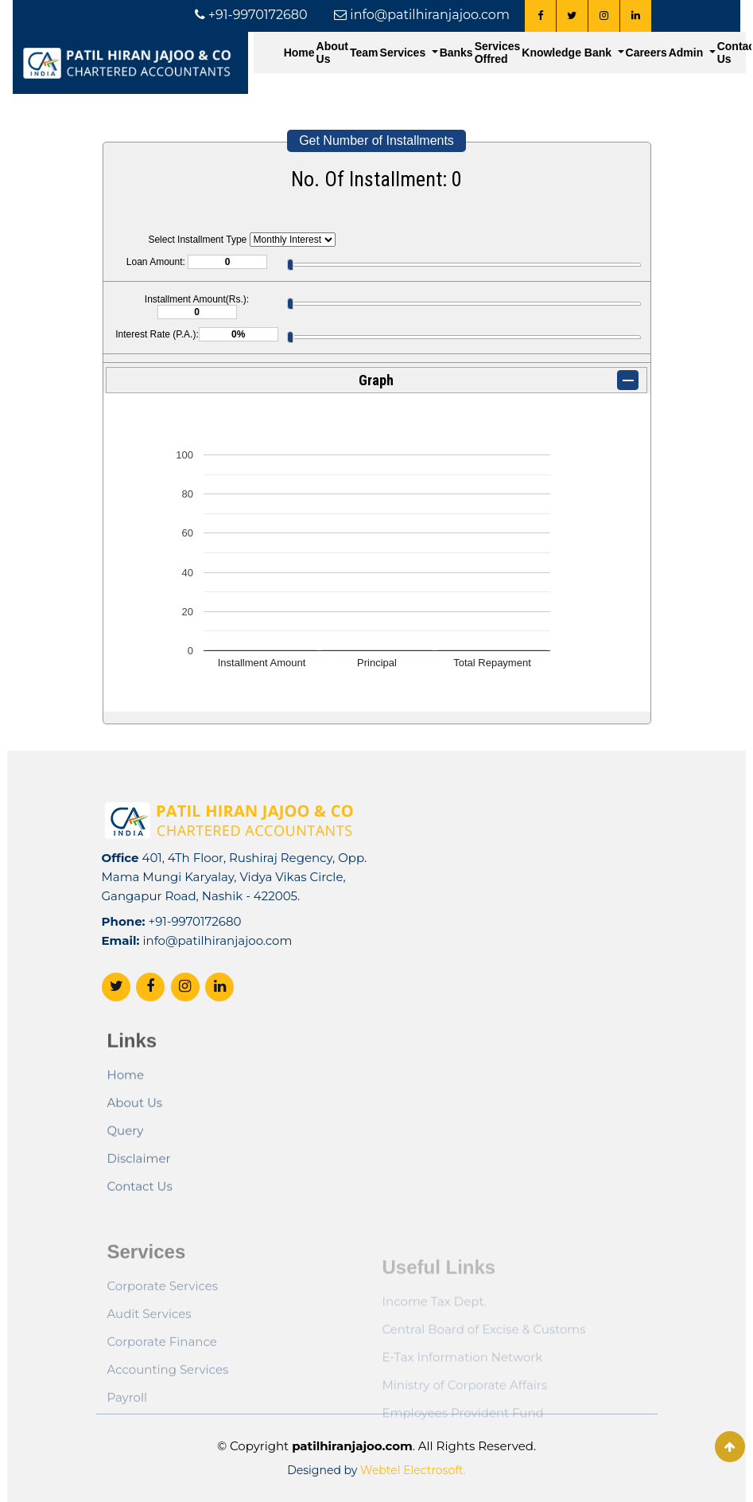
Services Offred (498, 52)
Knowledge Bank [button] (568, 52)
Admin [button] (687, 52)
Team (364, 52)
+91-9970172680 (195, 955)
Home (299, 52)
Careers (646, 52)
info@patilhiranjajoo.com (217, 974)
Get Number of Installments (376, 140)
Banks (456, 52)
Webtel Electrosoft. (413, 1470)
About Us (332, 52)
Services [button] (404, 52)
